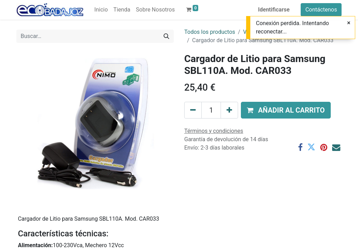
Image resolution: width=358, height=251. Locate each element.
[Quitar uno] (193, 110)
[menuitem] (101, 10)
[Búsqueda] (166, 36)
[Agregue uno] (229, 110)
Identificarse (273, 9)
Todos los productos (209, 32)
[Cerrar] (349, 23)
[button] (286, 110)
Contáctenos (321, 9)
